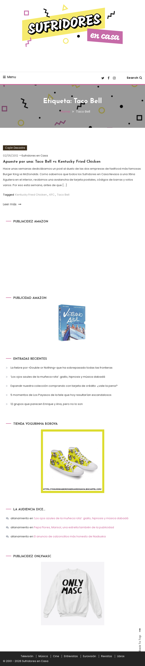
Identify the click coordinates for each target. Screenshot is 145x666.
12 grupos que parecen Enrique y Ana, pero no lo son (47, 404)
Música (43, 656)
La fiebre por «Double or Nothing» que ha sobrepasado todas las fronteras (61, 368)
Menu (9, 77)
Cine (56, 656)
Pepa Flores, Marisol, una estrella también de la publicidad (74, 527)
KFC (51, 195)
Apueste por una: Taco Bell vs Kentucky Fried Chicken (51, 162)
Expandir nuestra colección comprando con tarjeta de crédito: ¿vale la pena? (64, 386)
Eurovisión (89, 656)
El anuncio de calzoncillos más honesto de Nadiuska (70, 536)
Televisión (27, 656)
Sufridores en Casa (35, 156)
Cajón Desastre (15, 148)
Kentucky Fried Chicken (31, 195)
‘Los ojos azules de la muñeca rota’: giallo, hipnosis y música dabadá (58, 377)
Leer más (12, 204)
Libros (121, 656)
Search (134, 78)
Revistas (106, 656)
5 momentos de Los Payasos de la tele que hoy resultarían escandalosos (61, 395)
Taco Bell (63, 195)
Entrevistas (71, 656)
